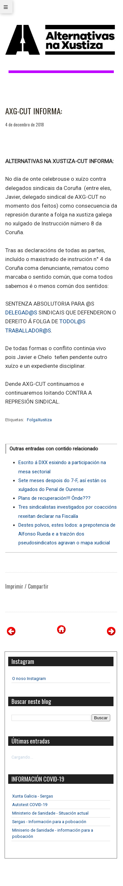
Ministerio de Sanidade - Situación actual (50, 813)
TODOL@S (72, 321)
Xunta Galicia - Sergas (32, 796)
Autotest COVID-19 (29, 804)
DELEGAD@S (21, 312)
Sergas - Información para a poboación (49, 821)
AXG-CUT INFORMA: (33, 111)
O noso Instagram (29, 678)
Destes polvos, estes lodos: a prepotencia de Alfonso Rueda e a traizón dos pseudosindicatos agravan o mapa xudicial (66, 534)
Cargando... (22, 757)
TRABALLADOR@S (28, 330)
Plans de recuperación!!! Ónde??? (54, 498)
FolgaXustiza (39, 419)
